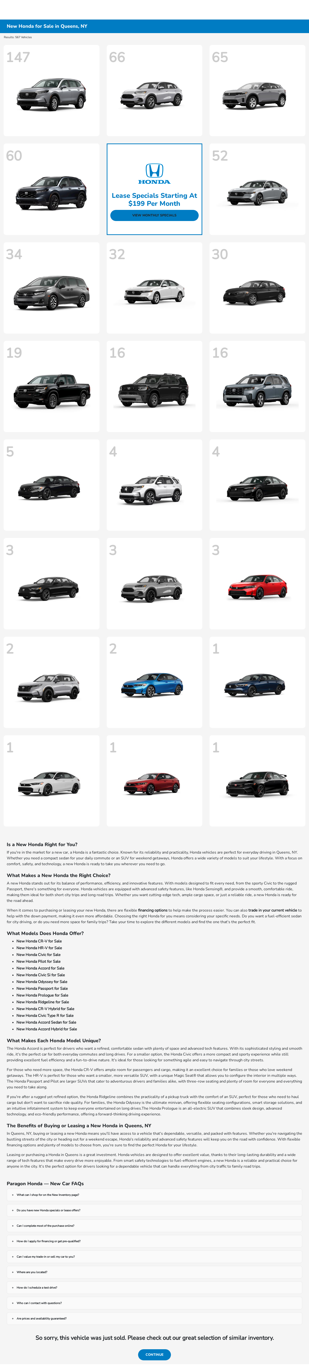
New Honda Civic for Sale (38, 954)
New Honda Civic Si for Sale (40, 975)
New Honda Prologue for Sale (42, 995)
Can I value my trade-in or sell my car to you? (46, 1257)
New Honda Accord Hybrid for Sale (46, 1029)
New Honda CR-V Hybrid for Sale (45, 1009)
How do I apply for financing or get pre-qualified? (48, 1241)
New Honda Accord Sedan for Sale (46, 1022)
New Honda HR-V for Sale (39, 948)
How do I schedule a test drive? (37, 1288)
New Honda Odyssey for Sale (41, 982)
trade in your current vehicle (272, 910)
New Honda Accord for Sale (40, 968)
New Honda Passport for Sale (42, 988)
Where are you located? (32, 1272)
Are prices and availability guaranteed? (41, 1318)
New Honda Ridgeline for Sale (42, 1002)
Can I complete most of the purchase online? (45, 1226)
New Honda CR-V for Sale (39, 941)
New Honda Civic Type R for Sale (45, 1015)
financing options (153, 910)
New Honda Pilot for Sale (38, 961)
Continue (154, 1354)
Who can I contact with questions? (39, 1303)
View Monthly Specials (154, 215)
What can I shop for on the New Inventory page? (48, 1195)
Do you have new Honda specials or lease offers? (48, 1210)
